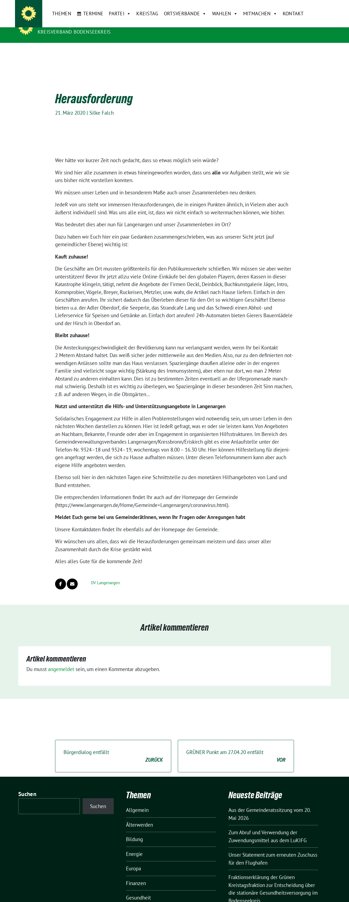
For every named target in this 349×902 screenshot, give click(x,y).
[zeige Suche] (321, 6)
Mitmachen (249, 51)
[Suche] (313, 6)
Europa (133, 860)
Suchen (27, 785)
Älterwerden (139, 816)
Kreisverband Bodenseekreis (74, 32)
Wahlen (214, 51)
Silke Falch (101, 104)
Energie (134, 845)
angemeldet (61, 660)
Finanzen (136, 874)
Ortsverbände (174, 51)
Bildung (134, 830)
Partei (109, 51)
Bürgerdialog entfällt (113, 747)
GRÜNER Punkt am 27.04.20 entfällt (235, 747)
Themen (50, 51)
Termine (82, 51)
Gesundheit (138, 889)
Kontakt (282, 51)
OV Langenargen (105, 574)
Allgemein (137, 801)
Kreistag (136, 51)
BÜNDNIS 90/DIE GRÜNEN (71, 24)
